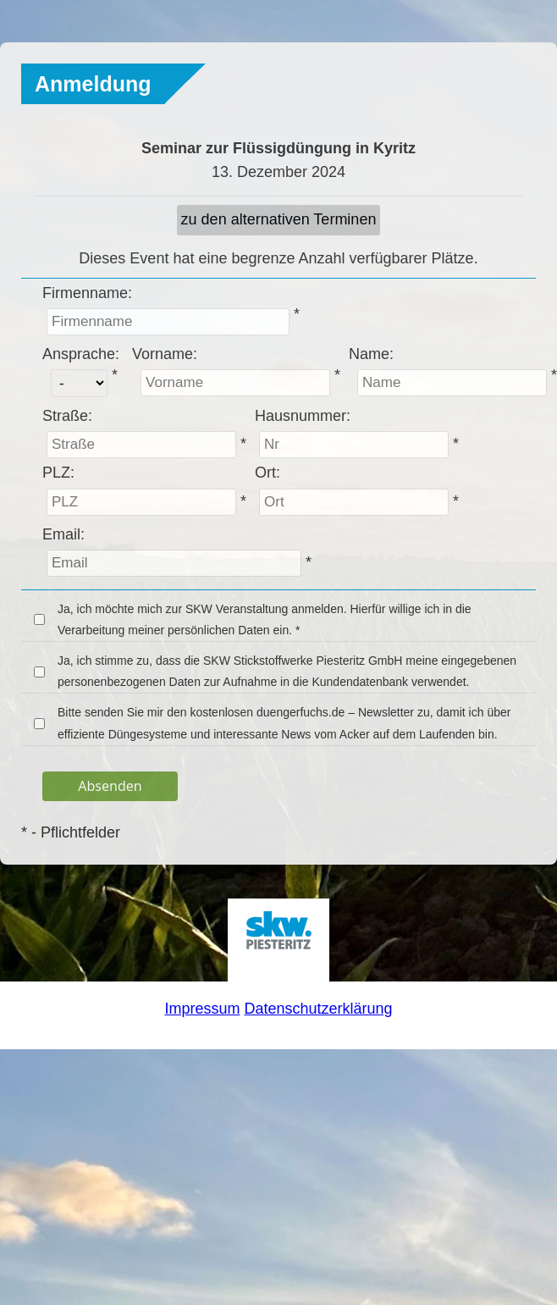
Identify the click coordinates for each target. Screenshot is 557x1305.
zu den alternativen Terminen (279, 219)
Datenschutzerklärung (318, 1008)
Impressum (202, 1008)
